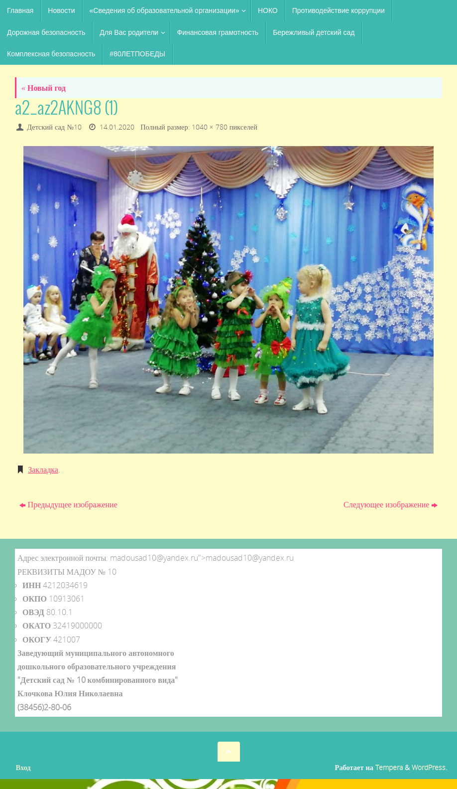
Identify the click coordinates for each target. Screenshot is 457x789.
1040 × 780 (210, 127)
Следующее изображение (390, 504)
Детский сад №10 (54, 127)
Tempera (389, 767)
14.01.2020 (117, 127)
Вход (23, 767)
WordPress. (429, 767)
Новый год (43, 87)
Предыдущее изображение (68, 504)
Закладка (43, 469)
